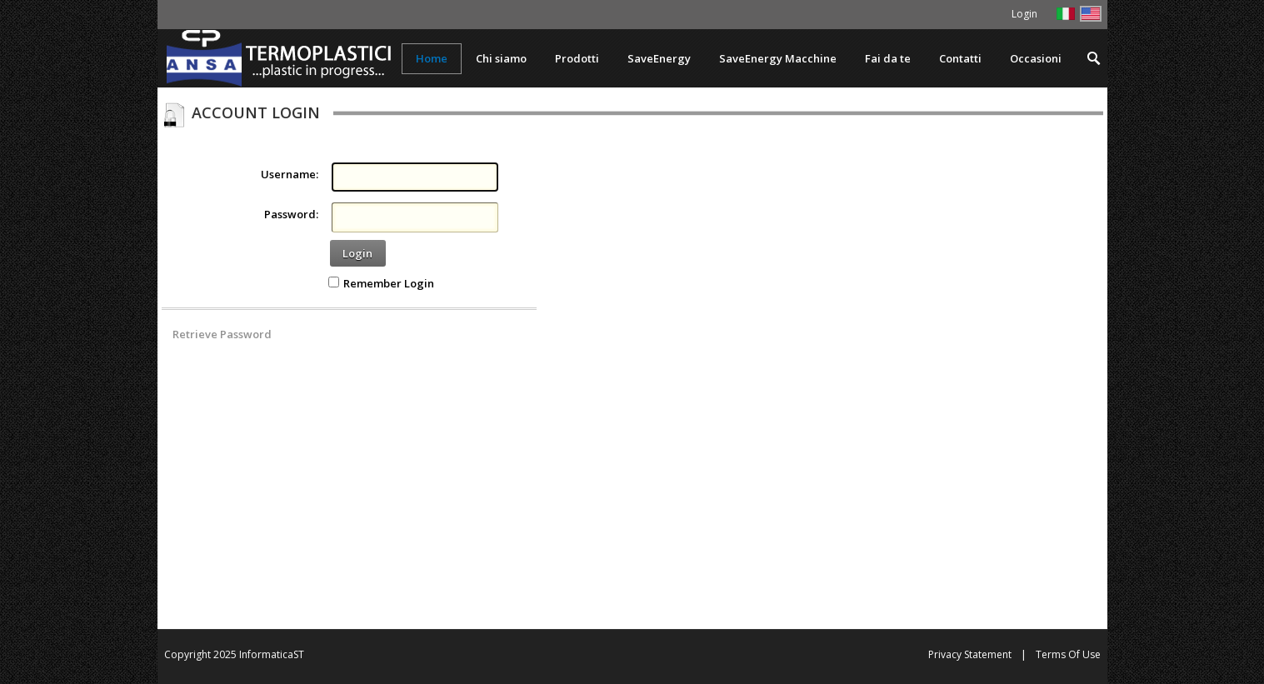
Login (357, 253)
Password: (291, 214)
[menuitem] (577, 58)
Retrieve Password (222, 334)
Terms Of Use (1068, 654)
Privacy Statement (970, 654)
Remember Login (388, 283)
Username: (289, 174)
